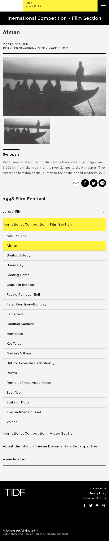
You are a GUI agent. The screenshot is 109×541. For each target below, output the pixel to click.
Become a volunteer (93, 498)
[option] (54, 86)
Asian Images (14, 459)
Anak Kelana (16, 236)
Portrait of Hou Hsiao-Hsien (29, 383)
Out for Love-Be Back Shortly (30, 363)
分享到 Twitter (94, 183)
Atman (12, 245)
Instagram (103, 505)
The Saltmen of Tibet (24, 412)
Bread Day (15, 265)
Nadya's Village (19, 353)
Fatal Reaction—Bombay (26, 304)
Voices (12, 422)
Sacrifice (14, 392)
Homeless (15, 334)
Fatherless (15, 314)
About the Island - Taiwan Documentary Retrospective (50, 446)
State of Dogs (18, 402)
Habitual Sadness (21, 324)
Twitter (91, 505)
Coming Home (18, 275)
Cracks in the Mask (22, 285)
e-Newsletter (98, 488)
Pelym (12, 373)
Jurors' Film (13, 211)
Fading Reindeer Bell (23, 294)
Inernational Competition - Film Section (37, 224)
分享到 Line (102, 183)
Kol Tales (14, 343)
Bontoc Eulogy (18, 255)
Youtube (97, 505)
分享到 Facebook (85, 183)
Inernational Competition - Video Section (39, 433)
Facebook (85, 505)
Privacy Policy (98, 493)
